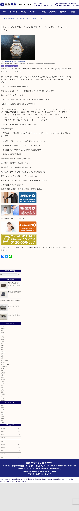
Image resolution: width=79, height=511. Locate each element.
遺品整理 (55, 507)
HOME (4, 12)
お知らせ (3, 428)
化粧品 (2, 417)
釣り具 (2, 411)
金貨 (2, 377)
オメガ (6, 94)
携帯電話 (3, 422)
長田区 (2, 442)
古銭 (2, 381)
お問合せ (71, 507)
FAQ (66, 507)
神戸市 (2, 435)
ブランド (12, 94)
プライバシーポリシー (5, 509)
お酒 (2, 384)
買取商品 (23, 12)
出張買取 (44, 507)
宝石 (2, 362)
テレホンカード (5, 392)
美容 (2, 420)
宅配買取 (50, 507)
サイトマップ (15, 509)
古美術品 (3, 400)
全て (3, 94)
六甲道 (2, 437)
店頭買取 (38, 507)
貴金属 (2, 360)
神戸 (2, 448)
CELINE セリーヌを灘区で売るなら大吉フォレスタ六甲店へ (14, 334)
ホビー (2, 424)
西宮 (2, 440)
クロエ (2, 354)
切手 (2, 386)
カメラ (2, 373)
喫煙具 (2, 405)
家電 (2, 403)
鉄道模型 (3, 390)
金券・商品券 (4, 388)
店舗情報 (72, 12)
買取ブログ (52, 12)
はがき (2, 396)
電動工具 (3, 407)
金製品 (2, 364)
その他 (2, 426)
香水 (2, 415)
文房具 (2, 409)
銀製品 (2, 367)
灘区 (2, 433)
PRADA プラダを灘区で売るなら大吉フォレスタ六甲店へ (14, 321)
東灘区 (2, 444)
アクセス (61, 507)
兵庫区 (2, 450)
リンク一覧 (23, 509)
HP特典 (43, 12)
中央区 (2, 446)
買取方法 (63, 12)
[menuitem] (4, 12)
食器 (2, 375)
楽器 (2, 413)
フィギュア (4, 356)
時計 (17, 94)
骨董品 (2, 398)
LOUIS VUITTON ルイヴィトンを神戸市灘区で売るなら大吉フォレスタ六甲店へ (14, 312)
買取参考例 (33, 12)
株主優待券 (4, 394)
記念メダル (4, 379)
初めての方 (13, 12)
